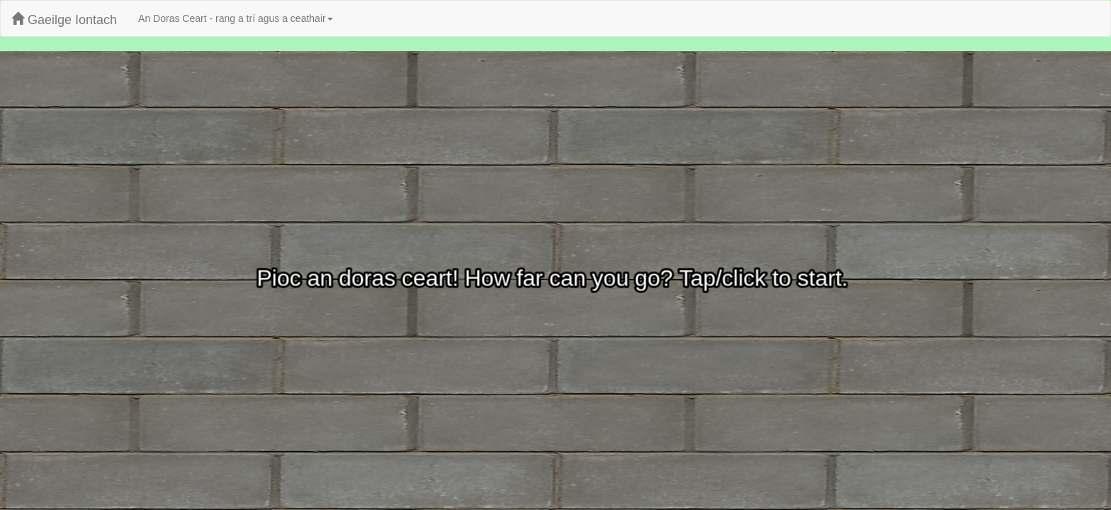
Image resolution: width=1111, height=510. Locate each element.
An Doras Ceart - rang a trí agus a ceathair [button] (235, 18)
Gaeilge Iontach (64, 19)
